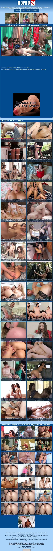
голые (24, 69)
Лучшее (23, 10)
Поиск (28, 10)
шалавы (19, 69)
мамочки (6, 69)
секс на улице (13, 69)
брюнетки (43, 69)
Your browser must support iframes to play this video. (26, 47)
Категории (17, 10)
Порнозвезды (35, 10)
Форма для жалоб (26, 546)
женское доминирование (33, 69)
